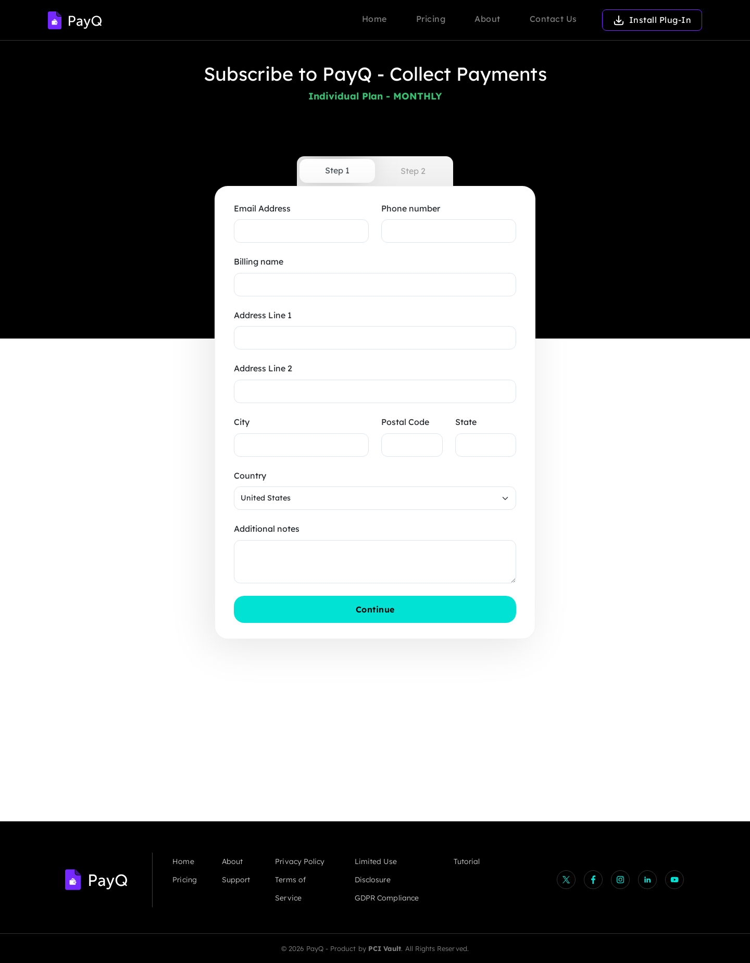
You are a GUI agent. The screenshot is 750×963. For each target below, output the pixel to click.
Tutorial (467, 861)
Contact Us (553, 19)
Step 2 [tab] (413, 171)
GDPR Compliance (387, 898)
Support (236, 879)
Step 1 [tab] (337, 170)
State (466, 422)
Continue (397, 609)
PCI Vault (385, 948)
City (241, 422)
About (487, 19)
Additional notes (266, 528)
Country (250, 475)
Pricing (431, 19)
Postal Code (405, 422)
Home (374, 19)
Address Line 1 (263, 315)
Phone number (410, 208)
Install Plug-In (652, 20)
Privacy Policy (299, 861)
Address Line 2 (263, 368)
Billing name (258, 261)
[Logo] (75, 20)
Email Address (262, 208)
